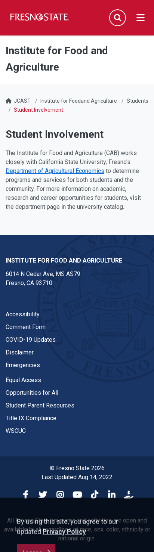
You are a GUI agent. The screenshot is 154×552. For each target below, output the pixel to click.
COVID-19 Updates (31, 339)
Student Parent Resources (40, 405)
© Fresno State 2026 (77, 468)
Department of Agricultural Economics (55, 170)
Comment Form (26, 327)
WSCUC (16, 430)
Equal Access (23, 380)
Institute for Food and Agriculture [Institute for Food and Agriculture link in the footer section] (64, 260)
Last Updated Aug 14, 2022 (77, 477)
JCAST (22, 101)
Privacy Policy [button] (64, 543)
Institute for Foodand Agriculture (78, 101)
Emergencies (23, 365)
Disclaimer (20, 352)
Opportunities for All (32, 392)
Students (137, 101)
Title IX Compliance (31, 418)
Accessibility (23, 314)
